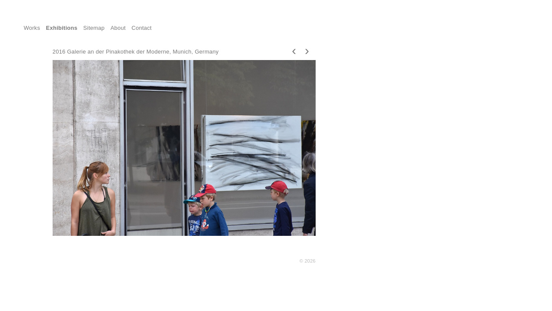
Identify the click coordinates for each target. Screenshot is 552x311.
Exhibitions (62, 28)
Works (32, 28)
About (117, 28)
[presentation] (294, 50)
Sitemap (94, 28)
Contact (142, 28)
